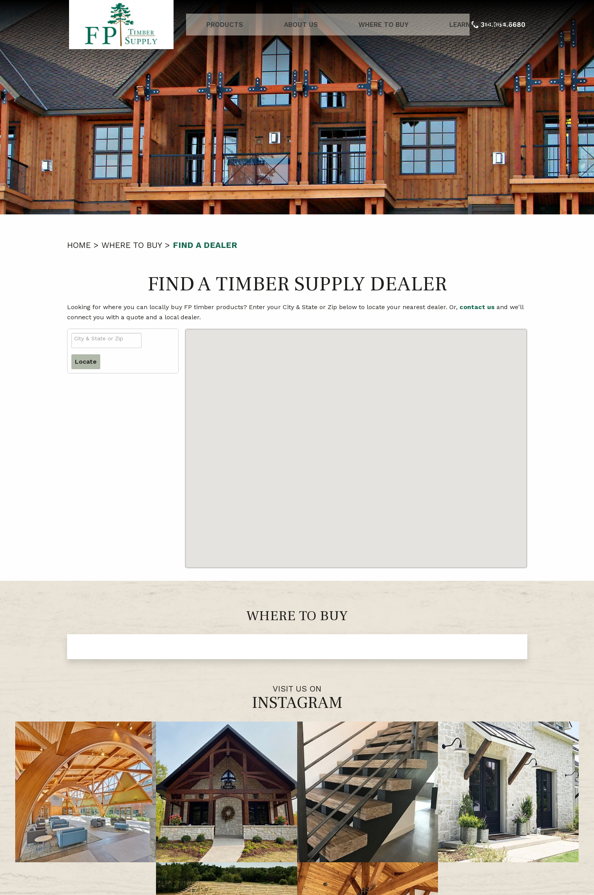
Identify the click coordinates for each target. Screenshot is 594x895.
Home (79, 245)
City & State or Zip (98, 338)
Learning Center (428, 24)
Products (230, 24)
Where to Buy (351, 24)
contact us (477, 307)
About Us (288, 24)
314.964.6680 (308, 856)
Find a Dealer (205, 245)
